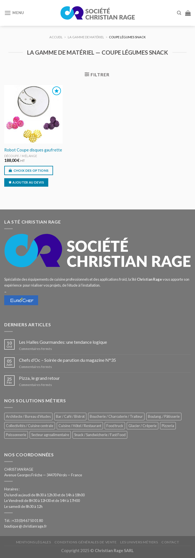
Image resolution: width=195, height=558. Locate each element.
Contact (170, 542)
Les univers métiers (139, 542)
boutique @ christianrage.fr (25, 526)
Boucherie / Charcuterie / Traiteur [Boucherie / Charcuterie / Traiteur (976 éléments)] (116, 416)
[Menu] (14, 13)
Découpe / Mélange (20, 156)
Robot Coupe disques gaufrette (33, 150)
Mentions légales (33, 542)
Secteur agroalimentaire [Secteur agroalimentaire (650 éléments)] (50, 434)
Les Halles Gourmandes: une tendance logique (63, 342)
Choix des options (31, 170)
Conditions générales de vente (85, 542)
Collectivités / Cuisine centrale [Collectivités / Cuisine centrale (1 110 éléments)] (29, 425)
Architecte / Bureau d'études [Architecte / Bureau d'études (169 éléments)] (28, 416)
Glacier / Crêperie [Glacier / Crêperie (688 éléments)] (142, 425)
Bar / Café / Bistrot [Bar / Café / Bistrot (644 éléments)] (70, 416)
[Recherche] (179, 13)
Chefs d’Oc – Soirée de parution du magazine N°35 (67, 360)
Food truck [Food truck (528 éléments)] (114, 425)
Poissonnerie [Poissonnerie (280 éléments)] (16, 434)
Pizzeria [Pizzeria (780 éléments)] (168, 425)
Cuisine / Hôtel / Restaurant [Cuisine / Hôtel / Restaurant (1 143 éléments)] (79, 425)
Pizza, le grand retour (39, 378)
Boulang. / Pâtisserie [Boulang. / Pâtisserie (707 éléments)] (164, 416)
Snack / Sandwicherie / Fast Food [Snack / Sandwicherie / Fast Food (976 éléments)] (100, 434)
